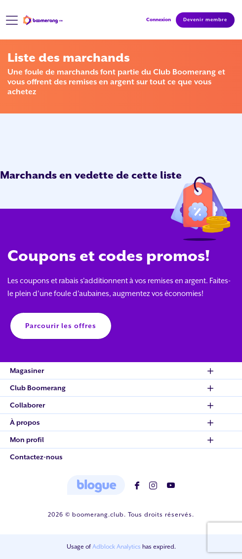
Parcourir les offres (60, 325)
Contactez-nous (36, 456)
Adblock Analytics (116, 547)
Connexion (158, 19)
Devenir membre (205, 20)
